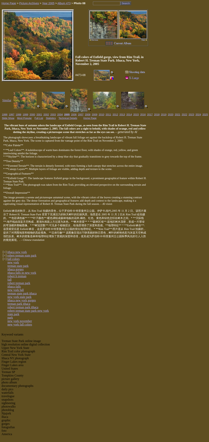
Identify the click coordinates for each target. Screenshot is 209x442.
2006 (74, 114)
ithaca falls (14, 286)
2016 (143, 114)
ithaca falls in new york (21, 272)
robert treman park (18, 283)
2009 (94, 114)
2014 (129, 114)
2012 (115, 114)
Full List (39, 118)
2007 (81, 114)
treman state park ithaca (22, 293)
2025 (205, 114)
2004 (60, 114)
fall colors (13, 259)
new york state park (19, 296)
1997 (11, 114)
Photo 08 (79, 3)
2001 (39, 114)
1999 (25, 114)
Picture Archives (29, 3)
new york (13, 262)
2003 (53, 114)
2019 (164, 114)
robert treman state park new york (28, 310)
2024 (198, 114)
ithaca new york (17, 252)
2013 (122, 114)
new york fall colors (19, 324)
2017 (150, 114)
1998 (18, 114)
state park (13, 314)
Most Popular (24, 118)
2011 (108, 114)
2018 (156, 114)
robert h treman (16, 276)
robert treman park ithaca (22, 307)
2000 (32, 114)
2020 (170, 114)
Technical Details (68, 118)
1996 (4, 114)
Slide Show (8, 118)
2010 (101, 114)
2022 (184, 114)
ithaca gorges (15, 269)
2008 (87, 114)
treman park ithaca (18, 303)
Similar (6, 100)
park (10, 317)
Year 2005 (48, 3)
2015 (136, 114)
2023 (191, 114)
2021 (177, 114)
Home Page (9, 3)
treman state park (17, 265)
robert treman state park (21, 255)
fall (9, 279)
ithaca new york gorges (21, 300)
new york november (19, 321)
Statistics (51, 118)
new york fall (15, 290)
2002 (46, 114)
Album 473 (64, 3)
